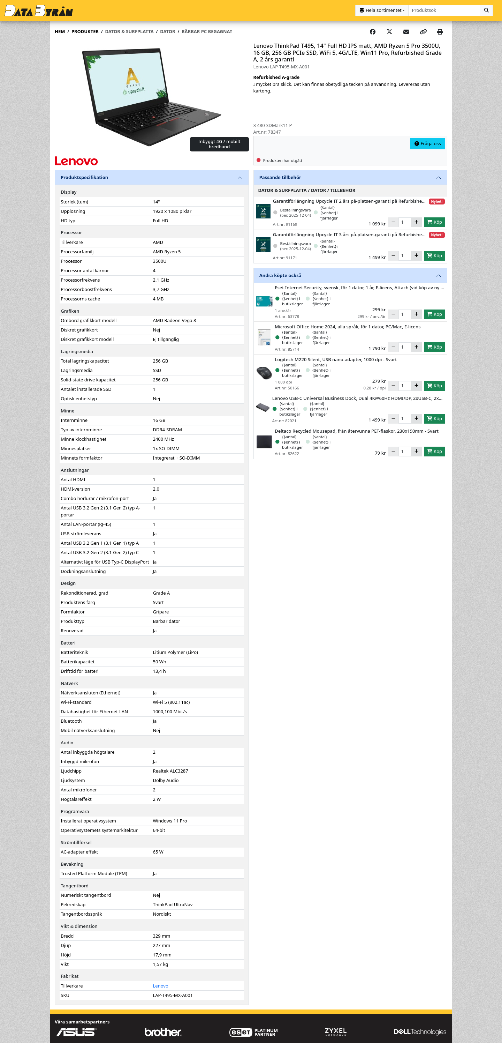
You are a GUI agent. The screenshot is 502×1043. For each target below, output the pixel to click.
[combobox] (444, 10)
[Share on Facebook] (372, 31)
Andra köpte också (280, 275)
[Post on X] (389, 31)
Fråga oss (427, 143)
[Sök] (486, 10)
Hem (60, 31)
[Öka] (416, 222)
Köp (434, 221)
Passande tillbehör (280, 177)
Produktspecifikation (84, 177)
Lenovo (160, 985)
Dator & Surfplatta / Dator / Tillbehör (307, 190)
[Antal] (404, 222)
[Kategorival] (382, 10)
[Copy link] (423, 31)
